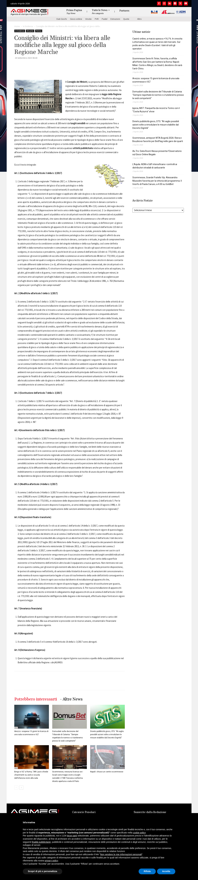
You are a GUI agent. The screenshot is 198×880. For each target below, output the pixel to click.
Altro (139, 18)
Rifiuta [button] (147, 871)
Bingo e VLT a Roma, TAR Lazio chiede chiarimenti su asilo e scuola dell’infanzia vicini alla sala (31, 775)
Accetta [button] (166, 871)
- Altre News (71, 699)
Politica (38, 31)
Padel (104, 18)
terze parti (72, 835)
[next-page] (21, 788)
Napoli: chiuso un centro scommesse (106, 772)
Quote (126, 18)
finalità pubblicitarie (41, 842)
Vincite (88, 18)
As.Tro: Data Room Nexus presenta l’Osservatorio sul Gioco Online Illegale (157, 153)
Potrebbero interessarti (35, 699)
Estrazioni (115, 18)
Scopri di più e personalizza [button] (42, 871)
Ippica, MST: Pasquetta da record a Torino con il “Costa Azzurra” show (156, 110)
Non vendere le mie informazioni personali (121, 854)
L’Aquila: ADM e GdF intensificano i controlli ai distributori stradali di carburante (154, 166)
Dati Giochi (62, 18)
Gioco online (76, 18)
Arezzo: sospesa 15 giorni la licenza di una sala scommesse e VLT (155, 80)
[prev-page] (16, 788)
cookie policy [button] (139, 832)
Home (17, 26)
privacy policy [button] (51, 860)
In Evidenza (28, 26)
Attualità (30, 31)
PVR (97, 18)
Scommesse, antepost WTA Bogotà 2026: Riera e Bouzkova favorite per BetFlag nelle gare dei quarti (157, 139)
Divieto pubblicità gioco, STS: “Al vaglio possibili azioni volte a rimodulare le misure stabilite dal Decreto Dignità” (107, 734)
